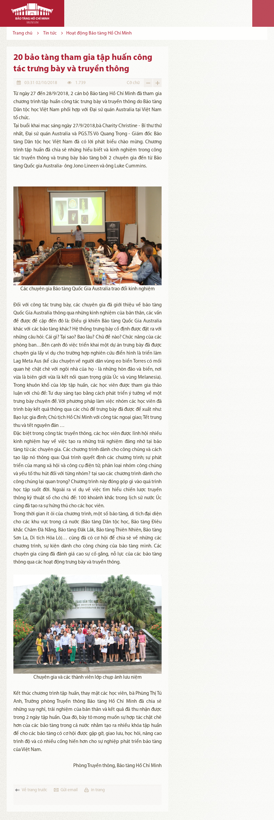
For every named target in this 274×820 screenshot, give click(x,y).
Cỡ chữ (133, 83)
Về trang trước (34, 790)
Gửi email (69, 790)
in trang (98, 790)
